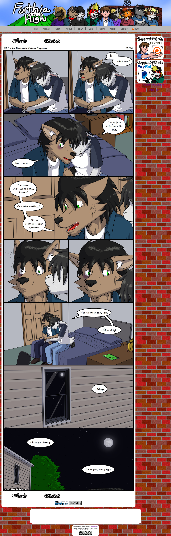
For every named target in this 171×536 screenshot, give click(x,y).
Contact (124, 29)
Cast (58, 29)
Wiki (91, 29)
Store (102, 29)
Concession (94, 526)
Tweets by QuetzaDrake (153, 85)
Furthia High (153, 90)
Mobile (113, 29)
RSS (135, 29)
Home (35, 29)
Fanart (80, 29)
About (69, 29)
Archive (46, 29)
